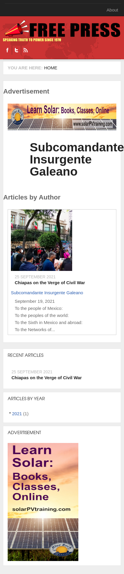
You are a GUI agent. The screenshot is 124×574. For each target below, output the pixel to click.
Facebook (7, 50)
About (112, 9)
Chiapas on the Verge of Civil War (50, 282)
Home (50, 67)
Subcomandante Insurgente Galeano (47, 292)
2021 (17, 413)
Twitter (16, 50)
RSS (25, 50)
